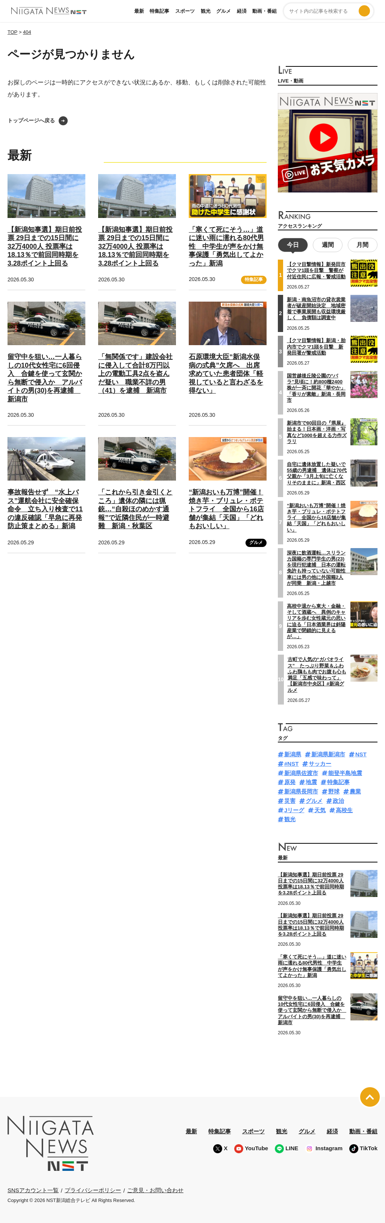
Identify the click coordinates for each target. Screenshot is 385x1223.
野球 (334, 790)
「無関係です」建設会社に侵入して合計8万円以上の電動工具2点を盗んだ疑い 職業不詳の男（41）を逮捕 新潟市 (135, 373)
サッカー (320, 762)
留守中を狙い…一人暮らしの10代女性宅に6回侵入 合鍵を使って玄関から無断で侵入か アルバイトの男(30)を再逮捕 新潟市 (312, 1009)
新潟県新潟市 (328, 753)
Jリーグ (294, 809)
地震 (311, 781)
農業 (355, 790)
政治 (338, 799)
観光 (206, 11)
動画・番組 (264, 11)
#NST (291, 762)
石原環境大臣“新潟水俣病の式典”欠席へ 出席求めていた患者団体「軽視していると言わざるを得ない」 (226, 373)
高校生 (344, 809)
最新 (139, 11)
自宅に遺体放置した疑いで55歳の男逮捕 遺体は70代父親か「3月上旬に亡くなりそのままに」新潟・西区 (317, 472)
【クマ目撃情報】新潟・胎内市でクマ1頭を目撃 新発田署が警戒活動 (316, 346)
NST (361, 753)
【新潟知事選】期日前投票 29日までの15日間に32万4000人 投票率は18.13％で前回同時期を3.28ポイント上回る (45, 246)
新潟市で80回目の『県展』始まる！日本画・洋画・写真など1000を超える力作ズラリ (317, 431)
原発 (290, 781)
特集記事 (159, 11)
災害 (290, 799)
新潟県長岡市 (301, 790)
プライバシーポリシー (93, 1189)
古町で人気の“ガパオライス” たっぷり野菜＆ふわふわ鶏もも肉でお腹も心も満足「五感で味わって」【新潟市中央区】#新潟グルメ (317, 674)
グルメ (223, 11)
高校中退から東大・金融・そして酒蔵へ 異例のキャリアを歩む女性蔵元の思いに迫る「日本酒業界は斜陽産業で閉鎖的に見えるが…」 (316, 620)
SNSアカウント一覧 (33, 1189)
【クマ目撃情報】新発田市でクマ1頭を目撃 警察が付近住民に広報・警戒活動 (316, 270)
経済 (242, 11)
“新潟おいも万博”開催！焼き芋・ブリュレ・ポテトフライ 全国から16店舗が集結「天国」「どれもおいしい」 (226, 509)
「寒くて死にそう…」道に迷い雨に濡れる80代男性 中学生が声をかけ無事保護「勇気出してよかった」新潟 (226, 246)
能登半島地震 (345, 772)
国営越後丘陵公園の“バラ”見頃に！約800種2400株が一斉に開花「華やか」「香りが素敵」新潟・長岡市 (316, 387)
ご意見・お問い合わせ (155, 1189)
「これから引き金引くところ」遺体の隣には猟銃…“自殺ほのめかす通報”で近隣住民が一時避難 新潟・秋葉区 (135, 509)
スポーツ (185, 11)
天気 (320, 809)
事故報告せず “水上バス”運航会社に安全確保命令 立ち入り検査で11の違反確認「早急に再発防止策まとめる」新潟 (45, 509)
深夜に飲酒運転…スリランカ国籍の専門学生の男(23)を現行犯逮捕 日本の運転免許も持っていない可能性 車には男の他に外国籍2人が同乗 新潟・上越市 (318, 567)
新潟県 (292, 753)
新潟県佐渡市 (301, 772)
